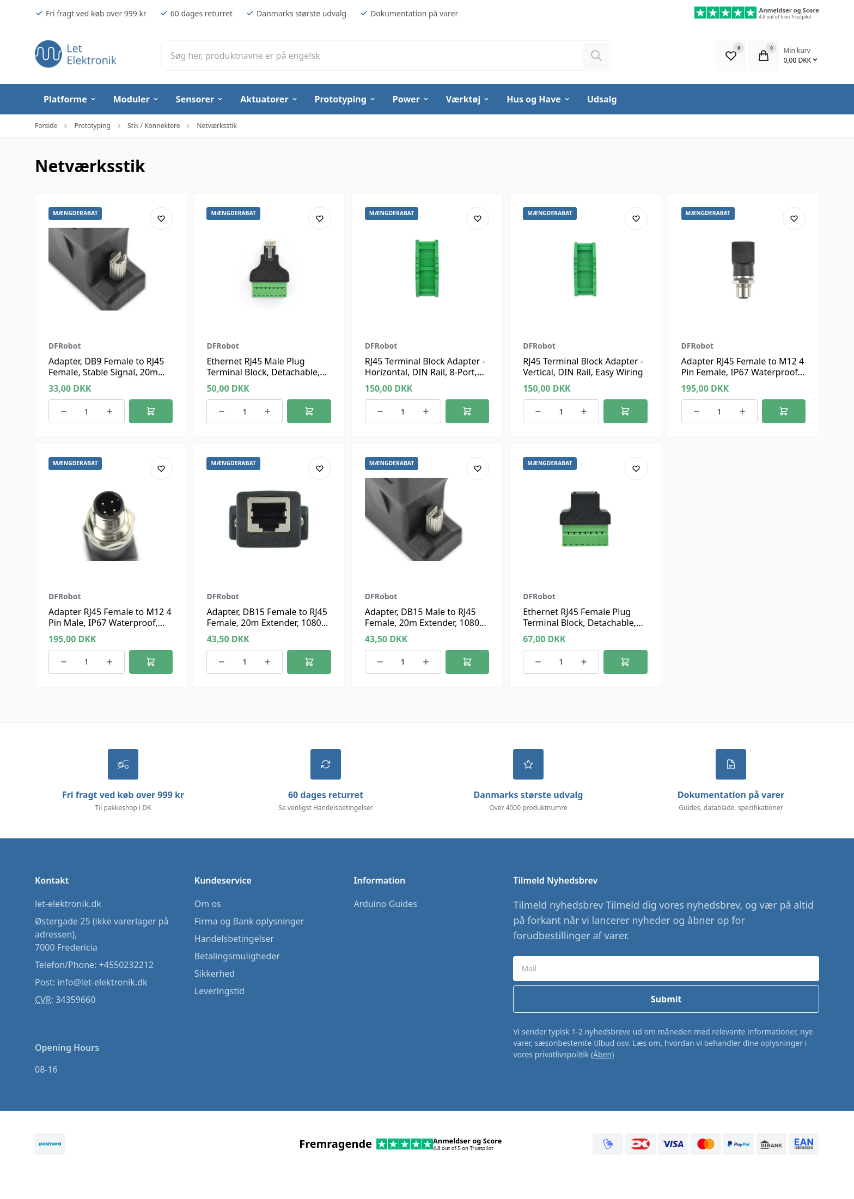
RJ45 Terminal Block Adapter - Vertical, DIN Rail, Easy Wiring (583, 366)
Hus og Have (539, 99)
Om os (207, 904)
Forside (46, 125)
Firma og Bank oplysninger (249, 922)
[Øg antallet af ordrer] (109, 411)
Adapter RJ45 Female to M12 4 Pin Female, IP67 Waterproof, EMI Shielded (742, 372)
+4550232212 (126, 965)
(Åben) (602, 1055)
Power (411, 99)
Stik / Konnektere (153, 125)
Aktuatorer (269, 99)
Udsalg (602, 99)
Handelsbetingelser (234, 939)
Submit (666, 1000)
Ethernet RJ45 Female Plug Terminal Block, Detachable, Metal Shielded (579, 623)
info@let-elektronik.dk (102, 983)
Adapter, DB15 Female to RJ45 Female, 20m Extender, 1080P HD (266, 623)
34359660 (75, 1000)
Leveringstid (219, 991)
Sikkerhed (214, 974)
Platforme (70, 99)
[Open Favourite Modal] (731, 55)
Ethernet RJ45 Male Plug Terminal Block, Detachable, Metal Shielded (263, 372)
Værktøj (468, 99)
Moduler (136, 99)
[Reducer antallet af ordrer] (63, 411)
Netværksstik (216, 125)
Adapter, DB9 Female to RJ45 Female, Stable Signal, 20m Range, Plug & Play (106, 372)
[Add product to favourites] (161, 218)
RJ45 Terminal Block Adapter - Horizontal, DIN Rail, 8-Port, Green (425, 372)
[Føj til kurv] (151, 411)
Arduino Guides (385, 904)
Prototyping (345, 99)
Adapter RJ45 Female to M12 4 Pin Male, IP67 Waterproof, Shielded (110, 623)
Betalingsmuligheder (237, 957)
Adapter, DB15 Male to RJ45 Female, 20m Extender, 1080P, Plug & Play (425, 623)
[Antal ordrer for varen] (86, 411)
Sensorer (200, 99)
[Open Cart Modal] (763, 55)
